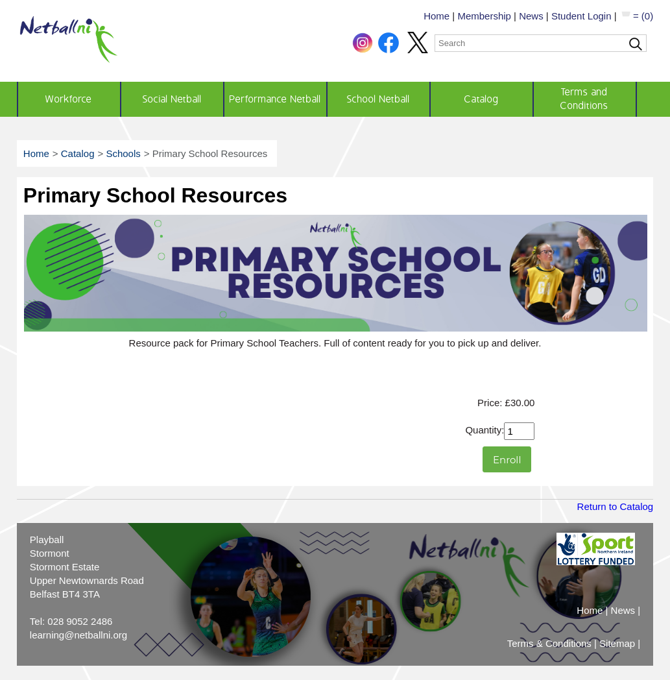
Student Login (581, 15)
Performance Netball (275, 99)
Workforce (68, 99)
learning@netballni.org (78, 634)
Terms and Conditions (584, 99)
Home (436, 15)
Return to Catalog (615, 506)
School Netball (378, 99)
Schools (123, 153)
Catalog (481, 99)
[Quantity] (519, 431)
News (531, 15)
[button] (364, 49)
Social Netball (172, 99)
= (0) (636, 15)
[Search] (541, 43)
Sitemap (617, 643)
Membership (484, 15)
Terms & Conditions (549, 643)
